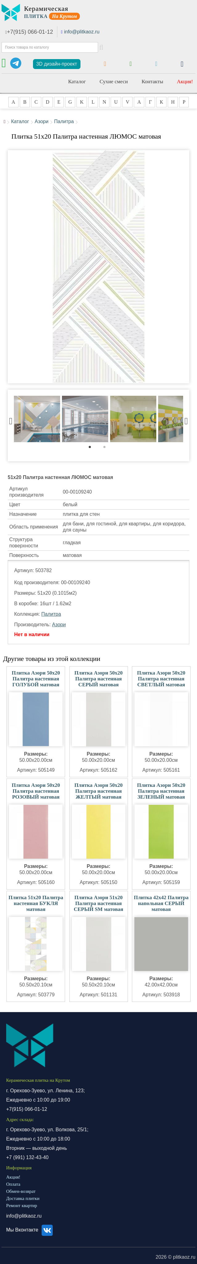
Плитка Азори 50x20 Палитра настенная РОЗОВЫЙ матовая (36, 791)
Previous (11, 419)
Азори (42, 121)
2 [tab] (107, 448)
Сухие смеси (114, 81)
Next (186, 419)
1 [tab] (93, 448)
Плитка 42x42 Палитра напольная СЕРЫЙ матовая (161, 903)
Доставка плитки (22, 1198)
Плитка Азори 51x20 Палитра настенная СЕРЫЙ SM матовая (98, 903)
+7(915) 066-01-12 (29, 32)
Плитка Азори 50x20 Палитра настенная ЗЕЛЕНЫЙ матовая (161, 791)
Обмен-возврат (20, 1191)
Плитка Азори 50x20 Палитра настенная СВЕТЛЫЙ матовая (161, 678)
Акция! (185, 81)
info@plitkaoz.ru (82, 31)
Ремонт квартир (21, 1205)
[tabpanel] (37, 420)
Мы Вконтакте (30, 1229)
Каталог (77, 81)
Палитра (64, 121)
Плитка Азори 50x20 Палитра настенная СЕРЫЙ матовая (98, 678)
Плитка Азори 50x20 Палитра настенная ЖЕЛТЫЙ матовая (98, 791)
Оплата (13, 1184)
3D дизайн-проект (56, 64)
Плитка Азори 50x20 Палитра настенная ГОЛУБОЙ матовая (36, 678)
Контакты (152, 81)
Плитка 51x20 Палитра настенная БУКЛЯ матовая (35, 903)
